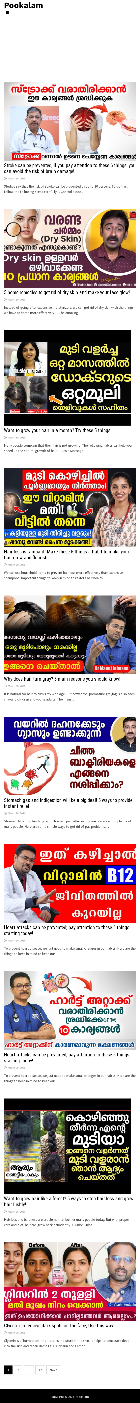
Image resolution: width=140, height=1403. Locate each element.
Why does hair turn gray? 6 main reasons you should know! (62, 679)
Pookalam (82, 1397)
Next (53, 1370)
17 (40, 1370)
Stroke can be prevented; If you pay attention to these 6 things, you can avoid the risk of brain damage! (70, 168)
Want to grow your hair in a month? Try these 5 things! (58, 430)
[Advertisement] (70, 44)
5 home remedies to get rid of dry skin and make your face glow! (67, 292)
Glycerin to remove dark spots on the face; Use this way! (59, 1326)
